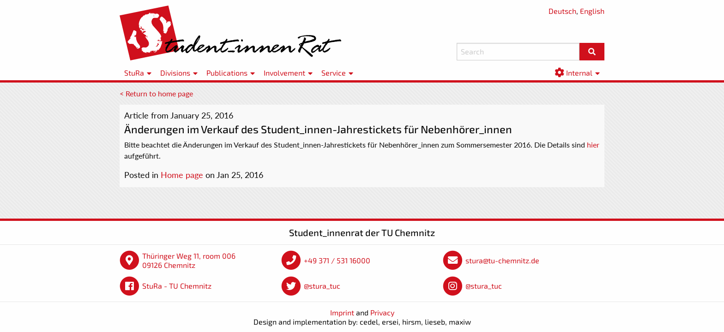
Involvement (284, 72)
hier (593, 144)
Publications (226, 72)
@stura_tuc (322, 285)
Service (333, 72)
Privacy (382, 312)
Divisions (175, 72)
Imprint (342, 312)
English (592, 10)
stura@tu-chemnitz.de (502, 260)
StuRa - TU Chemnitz (176, 285)
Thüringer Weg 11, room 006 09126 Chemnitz (188, 260)
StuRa (134, 72)
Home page (182, 175)
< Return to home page (156, 93)
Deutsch (562, 10)
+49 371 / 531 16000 (337, 260)
